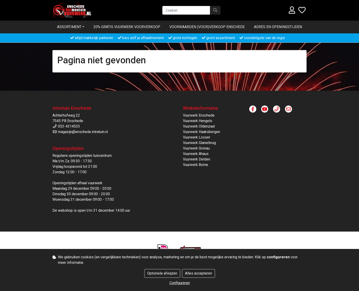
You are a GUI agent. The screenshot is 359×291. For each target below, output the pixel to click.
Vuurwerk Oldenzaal (199, 126)
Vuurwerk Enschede (199, 115)
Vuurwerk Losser (196, 137)
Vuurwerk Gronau (196, 148)
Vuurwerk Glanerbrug (199, 143)
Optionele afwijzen (162, 273)
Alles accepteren (198, 273)
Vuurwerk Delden (196, 159)
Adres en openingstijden (278, 27)
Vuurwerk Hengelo (197, 121)
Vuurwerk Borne (195, 165)
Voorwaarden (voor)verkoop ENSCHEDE (207, 27)
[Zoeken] (186, 10)
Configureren (179, 283)
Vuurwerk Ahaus (196, 154)
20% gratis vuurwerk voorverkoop (126, 27)
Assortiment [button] (69, 27)
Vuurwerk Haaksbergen (201, 132)
